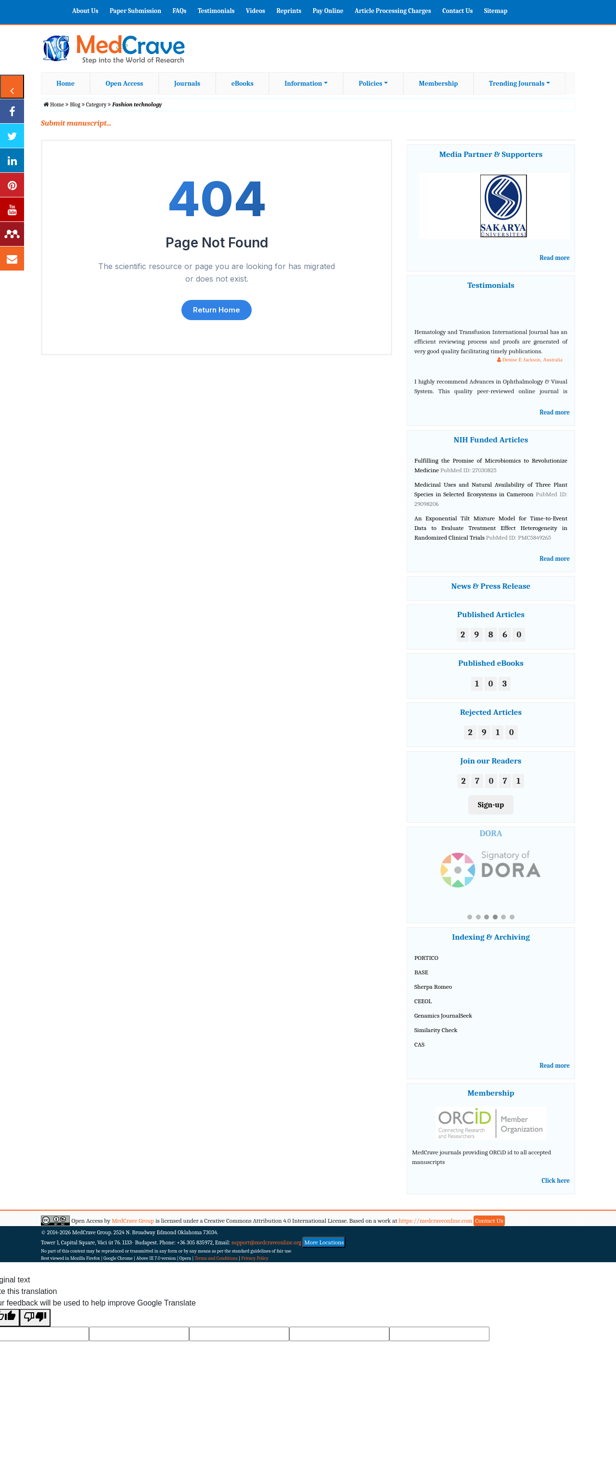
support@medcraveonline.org (266, 1249)
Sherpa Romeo (433, 994)
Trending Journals (516, 83)
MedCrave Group (133, 1227)
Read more (554, 257)
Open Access (124, 83)
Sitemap (495, 10)
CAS (419, 1051)
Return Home (216, 309)
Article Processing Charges (393, 10)
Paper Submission (135, 10)
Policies (371, 83)
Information (303, 83)
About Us (85, 10)
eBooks (242, 83)
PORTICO (426, 965)
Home (65, 83)
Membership (438, 83)
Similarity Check (436, 1037)
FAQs (179, 10)
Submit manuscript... (76, 123)
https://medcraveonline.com (436, 1227)
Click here (556, 1187)
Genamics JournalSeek (443, 1023)
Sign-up (491, 805)
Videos (255, 10)
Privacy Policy (255, 1266)
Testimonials (216, 10)
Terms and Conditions (216, 1266)
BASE (421, 979)
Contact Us (457, 10)
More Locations (324, 1249)
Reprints (288, 10)
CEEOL (423, 1008)
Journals (187, 83)
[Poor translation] (35, 1325)
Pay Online (328, 10)
